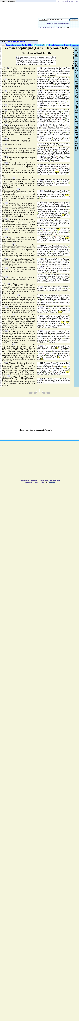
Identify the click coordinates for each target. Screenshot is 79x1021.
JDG (76, 60)
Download (64, 1)
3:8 (6, 139)
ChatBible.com (24, 480)
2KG (76, 69)
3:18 (6, 237)
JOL (76, 100)
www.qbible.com (13, 41)
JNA (76, 105)
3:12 (6, 163)
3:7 (6, 125)
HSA (76, 98)
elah (58, 357)
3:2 (6, 79)
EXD (76, 51)
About (76, 1)
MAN (76, 144)
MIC (76, 107)
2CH (76, 72)
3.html (17, 43)
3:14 (18, 189)
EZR (76, 74)
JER (76, 91)
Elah (63, 215)
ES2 (76, 125)
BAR (76, 134)
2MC (76, 147)
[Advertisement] (19, 21)
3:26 (14, 314)
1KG (76, 67)
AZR (76, 138)
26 (16, 64)
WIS (76, 131)
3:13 (14, 178)
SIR (76, 133)
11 (73, 67)
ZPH (76, 113)
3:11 (6, 157)
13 (33, 60)
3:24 (18, 295)
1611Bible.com (55, 480)
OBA (76, 103)
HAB (76, 111)
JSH (76, 58)
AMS (76, 102)
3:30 (8, 376)
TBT (76, 122)
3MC (76, 149)
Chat (58, 1)
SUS (76, 140)
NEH (76, 76)
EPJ (76, 136)
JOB (76, 80)
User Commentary (72, 45)
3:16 (6, 219)
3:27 (6, 331)
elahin (57, 172)
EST (76, 78)
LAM (76, 92)
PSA (76, 82)
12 (73, 69)
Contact (71, 1)
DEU (76, 56)
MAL (76, 118)
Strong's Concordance (13, 45)
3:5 (6, 110)
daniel (11, 43)
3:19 (14, 244)
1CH (76, 71)
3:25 (6, 307)
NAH (76, 109)
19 (28, 62)
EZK (76, 94)
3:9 (6, 144)
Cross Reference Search (57, 45)
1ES (76, 120)
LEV (76, 52)
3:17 (6, 229)
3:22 (6, 277)
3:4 (6, 105)
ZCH (76, 116)
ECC (76, 85)
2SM (76, 65)
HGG (76, 114)
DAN (76, 96)
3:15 (6, 203)
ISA (76, 89)
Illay (67, 322)
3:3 (6, 91)
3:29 (6, 363)
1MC (76, 145)
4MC (76, 151)
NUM (76, 54)
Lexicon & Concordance (39, 480)
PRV (76, 83)
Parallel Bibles (27, 45)
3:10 (6, 148)
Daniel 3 (40, 45)
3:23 (9, 284)
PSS (76, 129)
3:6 (6, 119)
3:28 (13, 344)
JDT (76, 123)
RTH (76, 61)
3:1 (8, 68)
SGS (76, 87)
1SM (76, 63)
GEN (76, 49)
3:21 (6, 268)
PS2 (76, 127)
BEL (76, 142)
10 (73, 65)
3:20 (6, 259)
